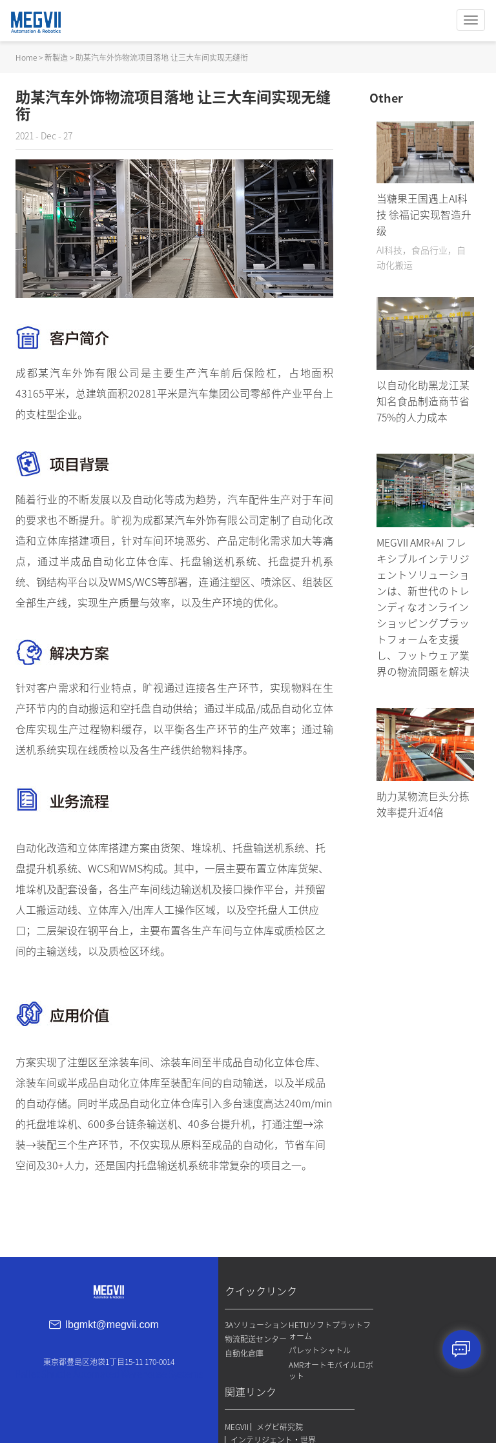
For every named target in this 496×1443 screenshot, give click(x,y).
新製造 (56, 57)
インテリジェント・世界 (427, 1343)
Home (26, 57)
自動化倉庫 (247, 1380)
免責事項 (399, 1380)
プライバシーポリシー (417, 1367)
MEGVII (390, 1331)
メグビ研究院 (433, 1331)
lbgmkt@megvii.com (117, 1329)
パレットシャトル (313, 1354)
